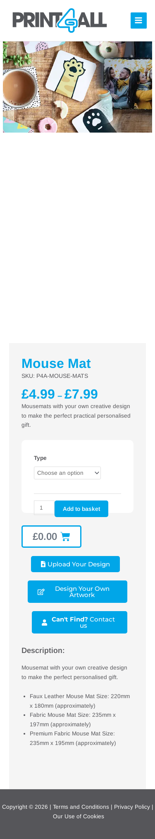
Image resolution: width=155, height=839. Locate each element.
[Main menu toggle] (139, 20)
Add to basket (81, 508)
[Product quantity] (44, 507)
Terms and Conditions (81, 807)
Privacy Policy (132, 807)
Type (40, 458)
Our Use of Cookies (78, 816)
